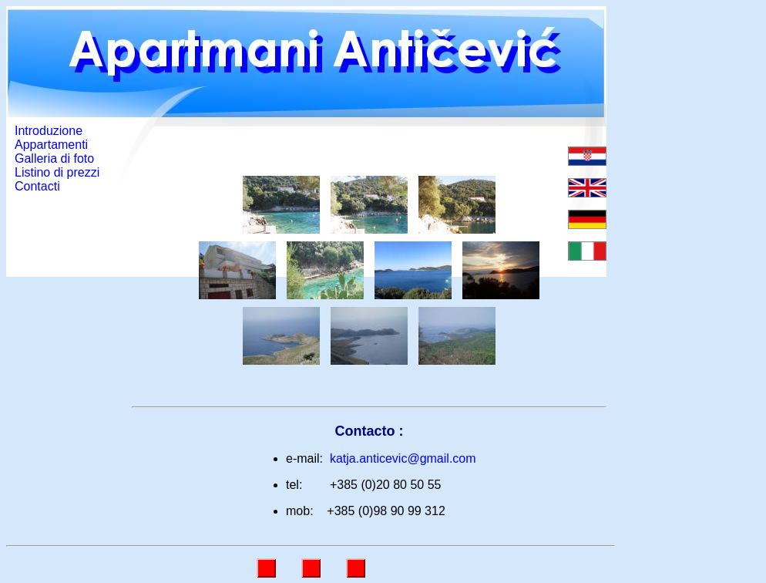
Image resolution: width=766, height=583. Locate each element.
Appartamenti (51, 144)
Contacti (37, 186)
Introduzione (48, 130)
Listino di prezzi (57, 172)
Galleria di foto (54, 158)
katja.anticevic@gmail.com (403, 458)
